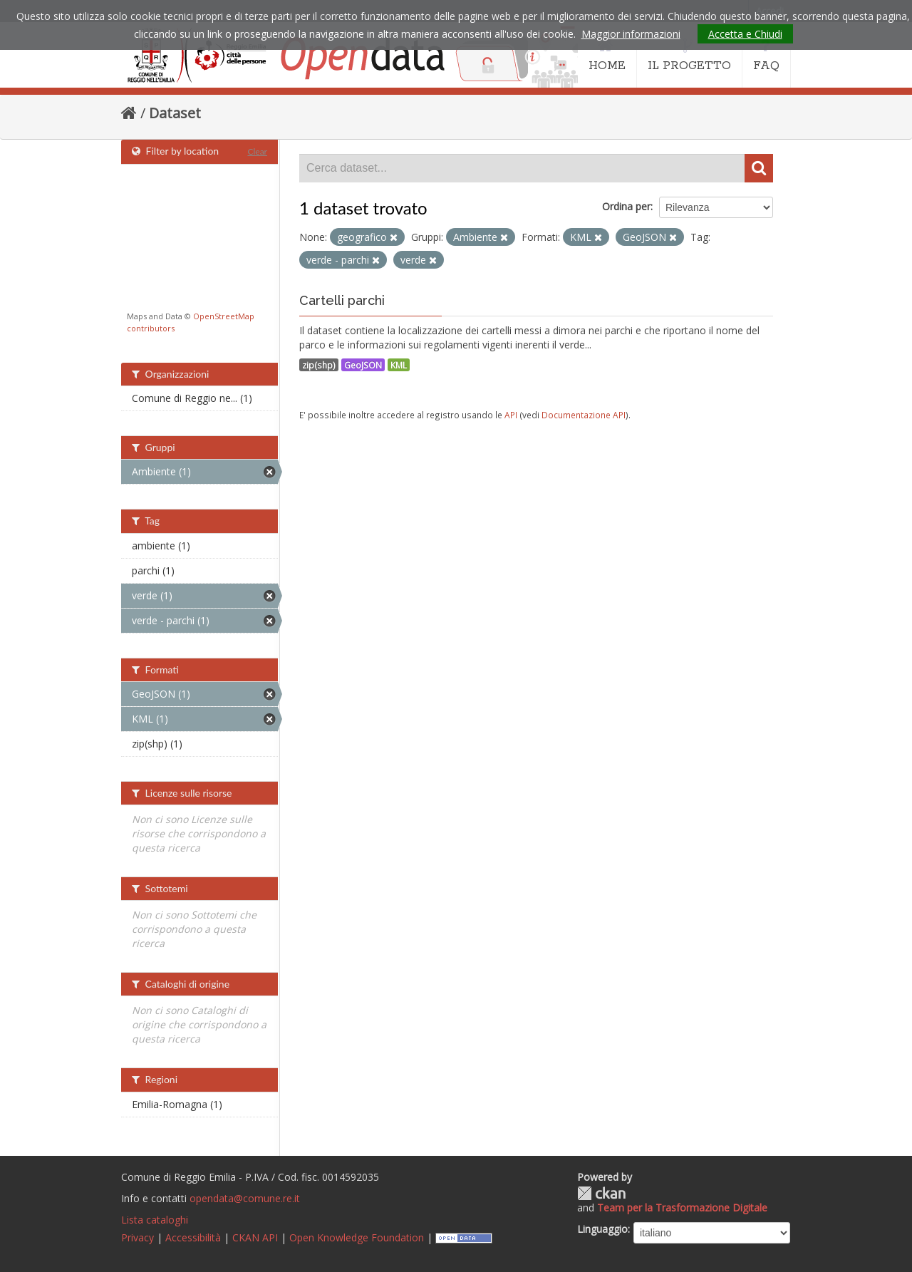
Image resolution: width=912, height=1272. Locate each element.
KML (398, 365)
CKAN (601, 1193)
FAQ (766, 55)
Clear (257, 151)
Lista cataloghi (154, 1219)
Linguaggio (602, 1229)
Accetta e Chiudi (745, 34)
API (510, 414)
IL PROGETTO (689, 55)
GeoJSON (363, 365)
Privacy (137, 1237)
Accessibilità (193, 1237)
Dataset (175, 113)
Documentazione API (584, 414)
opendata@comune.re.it (245, 1198)
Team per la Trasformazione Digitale (682, 1207)
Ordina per (626, 206)
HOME (607, 55)
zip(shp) (319, 365)
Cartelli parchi (342, 300)
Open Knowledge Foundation (356, 1237)
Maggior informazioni (630, 34)
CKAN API (255, 1237)
